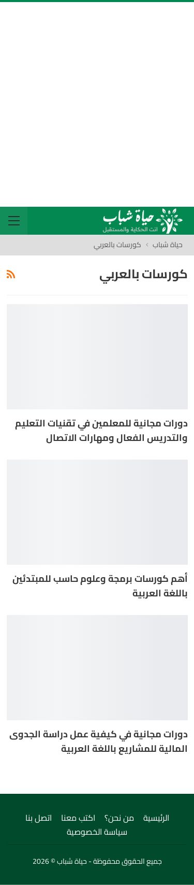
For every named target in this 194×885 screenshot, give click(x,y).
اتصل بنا (38, 817)
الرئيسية (156, 817)
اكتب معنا (78, 817)
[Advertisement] (97, 104)
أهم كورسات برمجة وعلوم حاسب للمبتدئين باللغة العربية (100, 586)
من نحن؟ (119, 817)
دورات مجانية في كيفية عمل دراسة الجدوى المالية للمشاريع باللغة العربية (98, 741)
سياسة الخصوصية (97, 831)
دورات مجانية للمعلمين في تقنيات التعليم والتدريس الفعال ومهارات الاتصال (101, 430)
